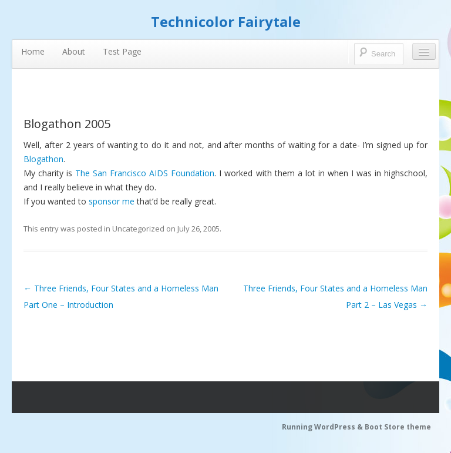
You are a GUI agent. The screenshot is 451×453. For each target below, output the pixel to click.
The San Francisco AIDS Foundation (144, 173)
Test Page (122, 51)
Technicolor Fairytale (226, 21)
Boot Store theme (398, 427)
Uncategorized (138, 228)
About (73, 51)
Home (33, 51)
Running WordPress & (323, 427)
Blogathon (43, 159)
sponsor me (111, 201)
